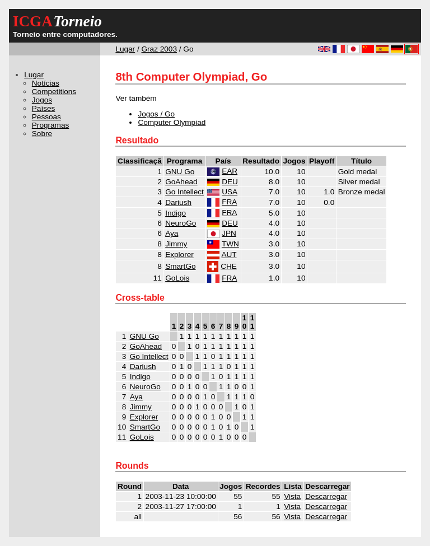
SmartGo (180, 266)
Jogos (42, 100)
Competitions (54, 91)
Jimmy (176, 244)
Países (43, 108)
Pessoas (46, 117)
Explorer (179, 254)
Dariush (178, 202)
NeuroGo (180, 223)
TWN (230, 244)
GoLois (177, 278)
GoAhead (181, 182)
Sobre (42, 133)
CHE (229, 266)
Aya (171, 233)
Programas (50, 125)
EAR (229, 171)
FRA (229, 202)
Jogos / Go (156, 114)
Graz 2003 (159, 49)
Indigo (175, 213)
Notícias (45, 83)
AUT (228, 254)
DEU (230, 182)
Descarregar (326, 496)
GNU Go (179, 171)
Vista (292, 496)
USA (229, 192)
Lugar (125, 49)
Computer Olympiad (171, 122)
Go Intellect (184, 192)
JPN (229, 233)
